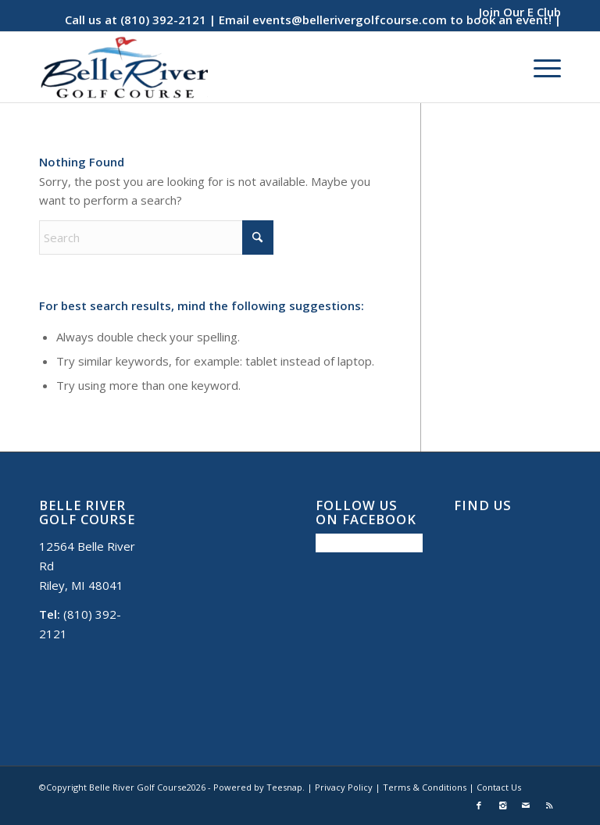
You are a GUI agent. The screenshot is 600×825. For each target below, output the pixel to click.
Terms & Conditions (424, 787)
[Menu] (539, 67)
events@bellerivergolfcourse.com (349, 19)
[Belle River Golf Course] (123, 67)
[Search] (156, 237)
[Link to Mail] (526, 805)
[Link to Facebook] (479, 805)
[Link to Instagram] (502, 805)
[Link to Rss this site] (549, 805)
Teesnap (284, 787)
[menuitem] (516, 12)
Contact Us (499, 787)
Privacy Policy (344, 787)
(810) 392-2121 (163, 19)
